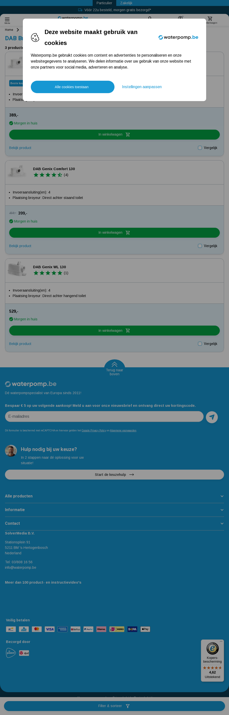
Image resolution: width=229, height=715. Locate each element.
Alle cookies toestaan (72, 87)
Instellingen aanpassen (142, 87)
